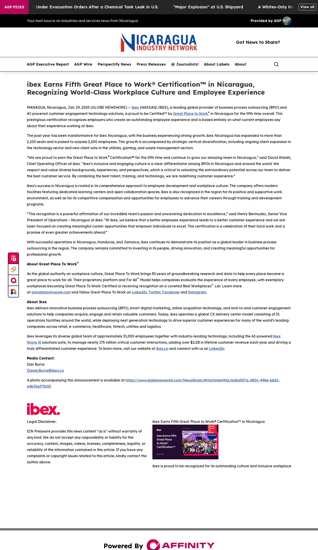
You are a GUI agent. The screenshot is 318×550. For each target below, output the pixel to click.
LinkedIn (139, 292)
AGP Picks (14, 7)
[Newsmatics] (13, 291)
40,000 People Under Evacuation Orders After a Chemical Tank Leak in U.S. (86, 6)
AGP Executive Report (48, 64)
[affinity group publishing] (13, 280)
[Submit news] (13, 258)
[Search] (276, 64)
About (240, 64)
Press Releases (151, 64)
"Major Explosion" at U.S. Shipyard (212, 6)
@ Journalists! (185, 64)
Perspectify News (114, 64)
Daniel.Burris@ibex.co (45, 370)
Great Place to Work (190, 113)
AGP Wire (83, 64)
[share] (288, 64)
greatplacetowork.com (51, 292)
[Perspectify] (13, 269)
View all (307, 7)
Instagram (197, 292)
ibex (135, 107)
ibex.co (162, 348)
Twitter (154, 292)
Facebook (170, 292)
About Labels (216, 64)
